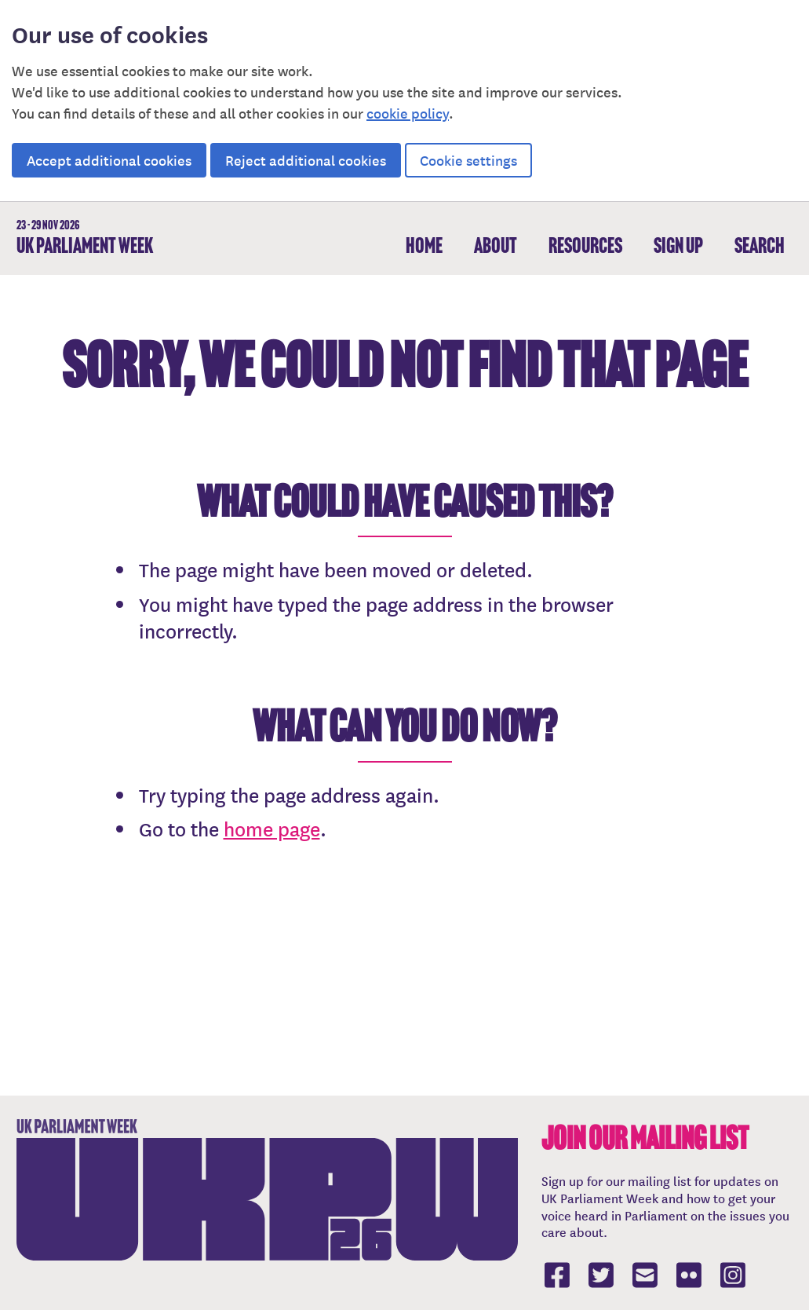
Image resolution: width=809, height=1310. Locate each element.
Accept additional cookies (109, 160)
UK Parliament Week (84, 238)
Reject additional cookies (305, 160)
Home (424, 245)
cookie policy (407, 113)
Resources (585, 245)
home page (272, 828)
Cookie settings (468, 160)
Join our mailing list (645, 1138)
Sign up (678, 245)
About (495, 245)
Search (759, 245)
